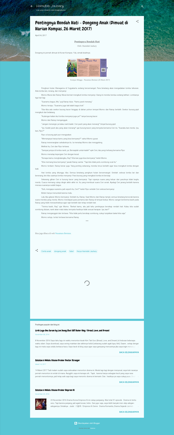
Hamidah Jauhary (50, 6)
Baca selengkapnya (129, 352)
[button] (137, 22)
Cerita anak (46, 251)
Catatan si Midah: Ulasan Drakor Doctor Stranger (57, 360)
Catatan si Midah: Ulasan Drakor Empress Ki (54, 390)
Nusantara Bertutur (63, 233)
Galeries (92, 428)
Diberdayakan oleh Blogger (87, 423)
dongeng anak (60, 251)
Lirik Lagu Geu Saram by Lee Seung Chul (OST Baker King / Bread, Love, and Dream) (72, 330)
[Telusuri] (142, 7)
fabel (71, 251)
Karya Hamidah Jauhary (87, 251)
